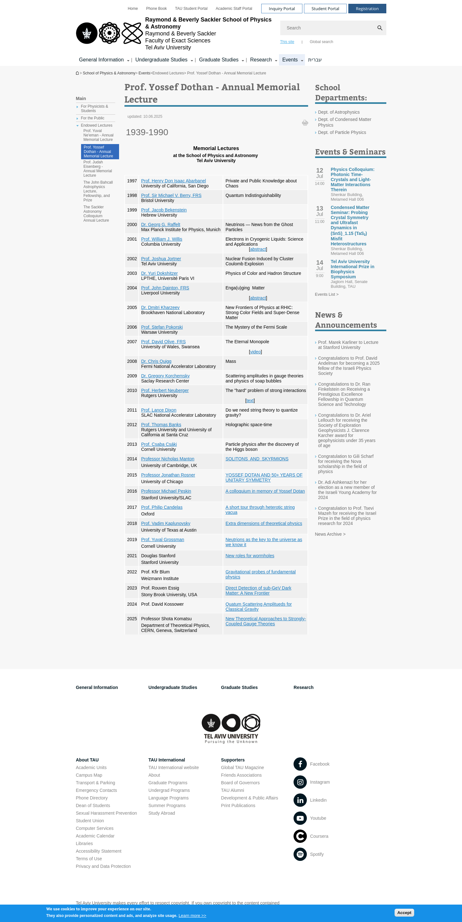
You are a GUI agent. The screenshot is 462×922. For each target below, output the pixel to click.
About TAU (87, 759)
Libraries (84, 843)
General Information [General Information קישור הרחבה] (101, 59)
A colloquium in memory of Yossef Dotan (265, 491)
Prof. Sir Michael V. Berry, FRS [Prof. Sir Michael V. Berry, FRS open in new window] (171, 195)
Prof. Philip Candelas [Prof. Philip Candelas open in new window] (162, 507)
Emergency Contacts (96, 790)
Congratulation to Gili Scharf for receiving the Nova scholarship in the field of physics (346, 464)
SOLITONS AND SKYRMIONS (256, 458)
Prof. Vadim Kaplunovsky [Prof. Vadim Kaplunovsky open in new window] (165, 523)
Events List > (327, 294)
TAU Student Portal (191, 8)
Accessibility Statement (99, 851)
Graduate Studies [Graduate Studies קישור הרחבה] (219, 59)
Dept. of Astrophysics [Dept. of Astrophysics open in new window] (339, 112)
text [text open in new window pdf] (250, 400)
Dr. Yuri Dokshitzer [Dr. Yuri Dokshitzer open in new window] (159, 273)
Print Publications (238, 805)
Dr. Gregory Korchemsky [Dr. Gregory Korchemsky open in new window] (165, 375)
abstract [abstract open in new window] (258, 249)
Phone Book (156, 8)
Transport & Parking (95, 782)
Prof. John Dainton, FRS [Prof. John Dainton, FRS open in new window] (165, 287)
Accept (404, 914)
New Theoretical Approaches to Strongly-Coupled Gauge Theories (265, 621)
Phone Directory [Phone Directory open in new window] (92, 797)
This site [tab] (287, 42)
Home (133, 8)
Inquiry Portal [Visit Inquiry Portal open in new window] (282, 8)
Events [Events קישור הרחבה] (290, 59)
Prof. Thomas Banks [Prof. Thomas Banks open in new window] (161, 424)
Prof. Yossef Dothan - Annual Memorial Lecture (98, 151)
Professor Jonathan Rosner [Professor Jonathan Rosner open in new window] (168, 474)
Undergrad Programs (169, 790)
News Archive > (330, 534)
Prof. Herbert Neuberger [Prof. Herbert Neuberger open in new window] (165, 390)
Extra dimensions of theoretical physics (263, 523)
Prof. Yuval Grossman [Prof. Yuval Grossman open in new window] (162, 539)
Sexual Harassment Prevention (106, 813)
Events (144, 73)
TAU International (167, 759)
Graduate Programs (168, 782)
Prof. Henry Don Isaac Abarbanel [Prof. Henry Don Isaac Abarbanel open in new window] (173, 180)
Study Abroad (162, 813)
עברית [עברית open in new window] (315, 59)
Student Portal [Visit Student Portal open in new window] (325, 8)
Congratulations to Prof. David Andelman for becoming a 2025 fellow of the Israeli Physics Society (349, 366)
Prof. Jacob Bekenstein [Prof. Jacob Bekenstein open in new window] (164, 209)
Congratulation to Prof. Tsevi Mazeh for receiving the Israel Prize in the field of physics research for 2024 (347, 516)
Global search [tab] (321, 42)
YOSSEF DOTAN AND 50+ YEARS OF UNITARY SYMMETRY (263, 477)
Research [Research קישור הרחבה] (261, 59)
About (154, 775)
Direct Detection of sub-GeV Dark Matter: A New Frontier (258, 590)
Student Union (90, 820)
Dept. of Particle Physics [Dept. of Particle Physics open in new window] (342, 132)
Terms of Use (89, 858)
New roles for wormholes (249, 555)
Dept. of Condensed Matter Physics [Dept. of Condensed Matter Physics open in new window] (344, 122)
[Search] (333, 28)
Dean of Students (93, 805)
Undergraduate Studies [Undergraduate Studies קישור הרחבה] (162, 59)
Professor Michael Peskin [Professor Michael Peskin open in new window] (166, 491)
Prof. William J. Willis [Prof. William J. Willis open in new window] (161, 239)
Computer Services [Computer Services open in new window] (95, 828)
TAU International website (174, 767)
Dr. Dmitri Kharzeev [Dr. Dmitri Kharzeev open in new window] (160, 307)
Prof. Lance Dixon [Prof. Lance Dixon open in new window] (158, 410)
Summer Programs (167, 805)
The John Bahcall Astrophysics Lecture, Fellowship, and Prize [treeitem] (98, 191)
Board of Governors (240, 782)
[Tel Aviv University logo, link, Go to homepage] (175, 33)
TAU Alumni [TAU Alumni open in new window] (232, 790)
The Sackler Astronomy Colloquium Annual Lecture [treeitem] (96, 214)
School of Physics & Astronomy (78, 73)
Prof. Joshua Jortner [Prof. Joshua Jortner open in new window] (161, 258)
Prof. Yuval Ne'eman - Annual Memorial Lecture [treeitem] (99, 135)
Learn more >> (192, 917)
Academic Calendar (95, 835)
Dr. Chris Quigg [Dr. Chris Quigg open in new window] (156, 361)
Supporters (233, 759)
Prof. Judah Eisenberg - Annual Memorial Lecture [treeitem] (98, 169)
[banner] (231, 33)
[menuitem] (132, 8)
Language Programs (169, 797)
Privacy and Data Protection (103, 866)
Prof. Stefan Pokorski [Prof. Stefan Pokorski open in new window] (162, 327)
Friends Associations (241, 775)
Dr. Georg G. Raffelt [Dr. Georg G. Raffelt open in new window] (160, 224)
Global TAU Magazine (242, 767)
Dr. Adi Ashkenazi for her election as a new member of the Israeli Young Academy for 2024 (347, 490)
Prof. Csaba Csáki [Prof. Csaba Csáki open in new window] (159, 444)
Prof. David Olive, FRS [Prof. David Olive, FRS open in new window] (163, 341)
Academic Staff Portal (234, 8)
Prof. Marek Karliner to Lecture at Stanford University (348, 345)
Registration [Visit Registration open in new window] (367, 8)
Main (81, 98)
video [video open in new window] (255, 351)
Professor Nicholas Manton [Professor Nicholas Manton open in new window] (167, 458)
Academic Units (91, 767)
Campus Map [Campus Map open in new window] (89, 775)
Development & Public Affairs (249, 797)
